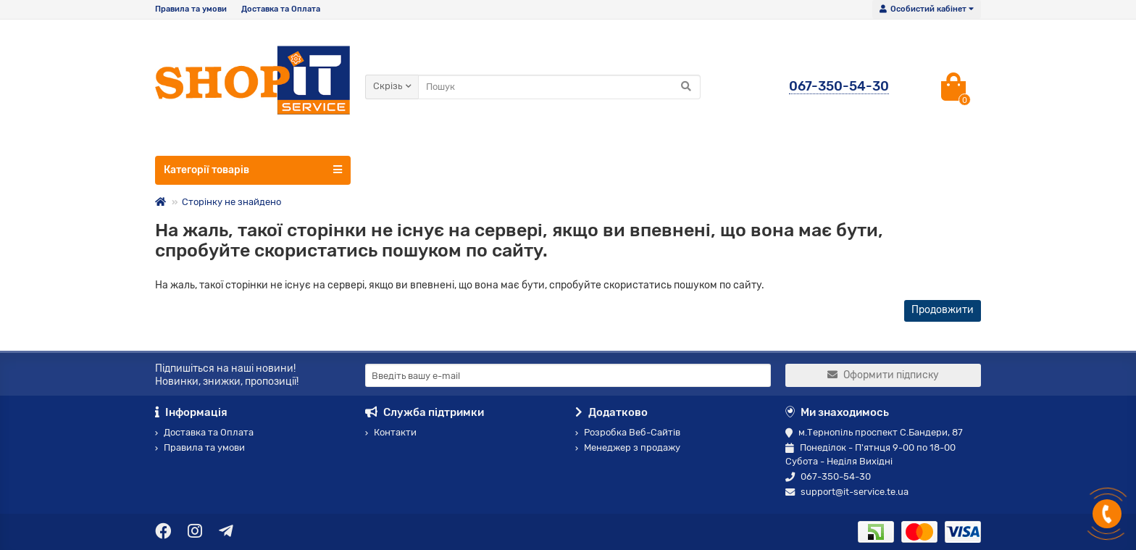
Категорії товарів (253, 169)
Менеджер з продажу (627, 447)
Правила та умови (191, 9)
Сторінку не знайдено (231, 201)
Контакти (391, 432)
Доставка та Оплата (280, 9)
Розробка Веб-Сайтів (627, 432)
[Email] (568, 375)
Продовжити (942, 310)
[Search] (559, 87)
